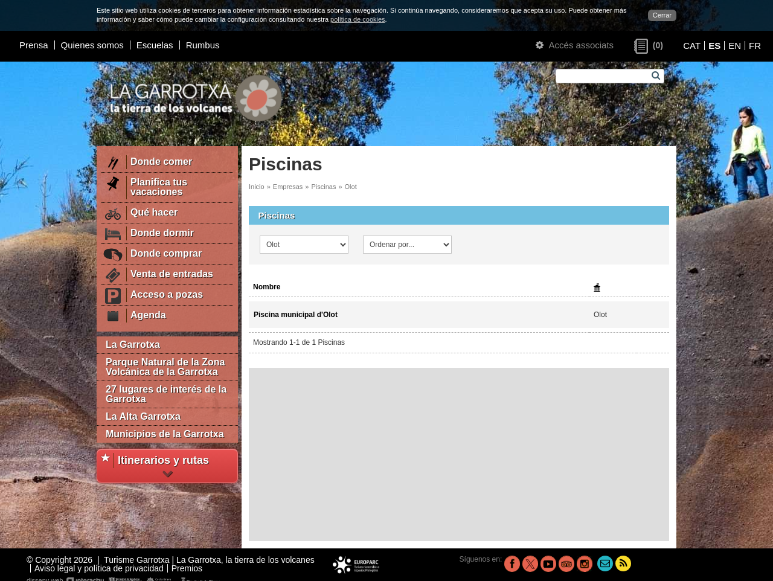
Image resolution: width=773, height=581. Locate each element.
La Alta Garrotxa (143, 416)
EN (734, 45)
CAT (692, 45)
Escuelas (154, 45)
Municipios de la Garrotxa (165, 434)
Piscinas (323, 186)
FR (755, 45)
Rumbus (203, 45)
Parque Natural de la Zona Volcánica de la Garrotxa (165, 367)
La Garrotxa (133, 344)
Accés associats (575, 45)
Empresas (288, 186)
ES (714, 45)
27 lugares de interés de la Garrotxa (166, 394)
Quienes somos (92, 45)
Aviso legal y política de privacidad (99, 568)
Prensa (33, 45)
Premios (187, 568)
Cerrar (662, 15)
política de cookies (357, 19)
